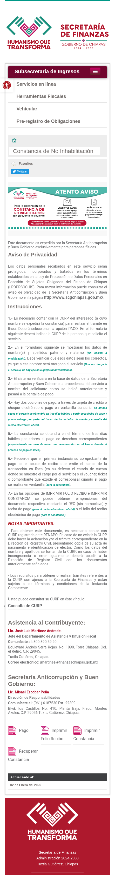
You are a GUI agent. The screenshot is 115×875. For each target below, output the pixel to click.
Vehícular (27, 108)
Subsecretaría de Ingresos (47, 71)
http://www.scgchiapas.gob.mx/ (73, 297)
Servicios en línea (36, 84)
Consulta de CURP (25, 605)
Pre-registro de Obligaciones (48, 121)
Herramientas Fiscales (41, 96)
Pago (24, 730)
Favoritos (22, 163)
